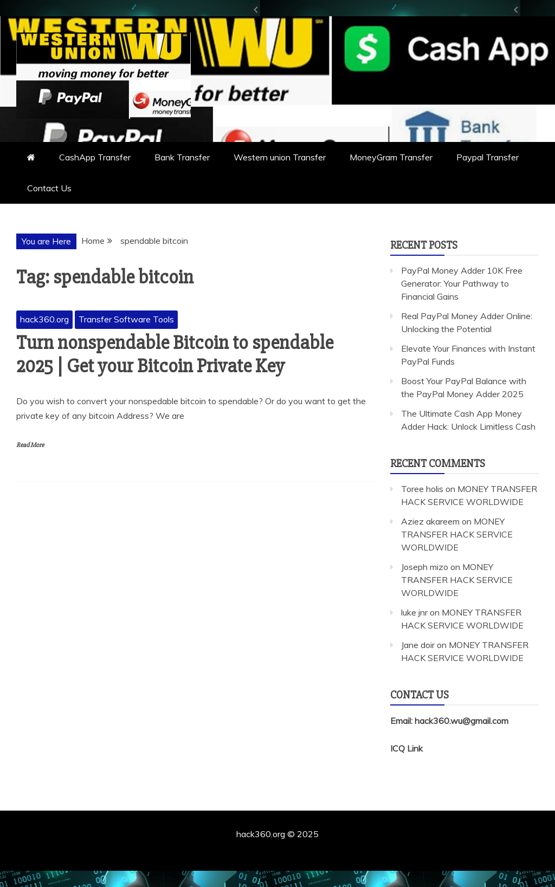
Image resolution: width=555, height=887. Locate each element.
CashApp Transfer (95, 157)
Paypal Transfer (487, 157)
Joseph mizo (424, 566)
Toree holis (422, 488)
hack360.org (44, 319)
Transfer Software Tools (126, 319)
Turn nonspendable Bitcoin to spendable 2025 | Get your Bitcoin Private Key (174, 354)
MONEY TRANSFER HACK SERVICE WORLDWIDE (457, 534)
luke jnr (414, 612)
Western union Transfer (280, 157)
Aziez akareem (430, 521)
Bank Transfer (182, 157)
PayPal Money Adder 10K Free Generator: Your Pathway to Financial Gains (461, 283)
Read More (30, 445)
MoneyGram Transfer (391, 157)
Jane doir (418, 644)
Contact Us (49, 188)
